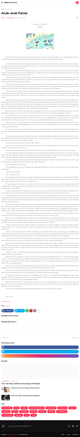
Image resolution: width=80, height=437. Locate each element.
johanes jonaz (51, 408)
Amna (16, 408)
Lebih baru (5, 337)
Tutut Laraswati (7, 415)
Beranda (3, 9)
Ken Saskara (62, 408)
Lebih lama (75, 337)
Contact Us (75, 434)
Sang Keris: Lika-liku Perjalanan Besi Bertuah (25, 388)
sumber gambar (5, 301)
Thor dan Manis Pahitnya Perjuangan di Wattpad (20, 384)
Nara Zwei (6, 411)
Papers (15, 411)
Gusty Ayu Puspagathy (36, 408)
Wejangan (18, 415)
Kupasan (72, 408)
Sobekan (9, 9)
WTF (26, 415)
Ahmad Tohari (7, 408)
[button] (2, 2)
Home (63, 434)
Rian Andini (24, 411)
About (68, 434)
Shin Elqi (33, 411)
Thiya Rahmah (62, 411)
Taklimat (51, 411)
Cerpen (24, 408)
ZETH (33, 415)
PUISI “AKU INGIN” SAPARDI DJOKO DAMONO (25, 395)
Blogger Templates (13, 434)
